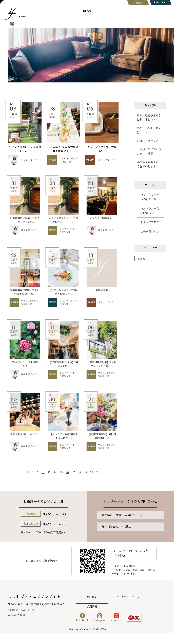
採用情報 (92, 606)
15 (61, 472)
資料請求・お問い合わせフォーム (122, 515)
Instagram (99, 617)
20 (91, 472)
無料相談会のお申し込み (116, 526)
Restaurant (160, 2)
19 (85, 472)
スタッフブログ (149, 222)
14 (55, 472)
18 (79, 472)
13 (49, 472)
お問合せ (138, 2)
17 (73, 472)
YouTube (116, 617)
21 (97, 472)
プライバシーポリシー (128, 597)
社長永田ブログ (149, 231)
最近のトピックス (148, 140)
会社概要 (92, 597)
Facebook (82, 617)
